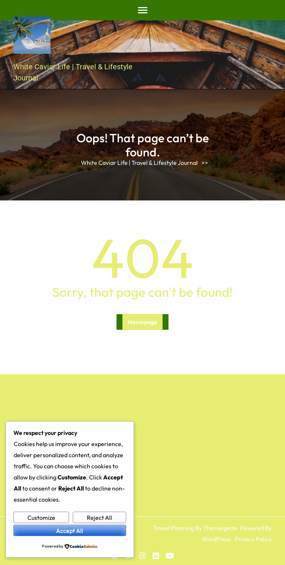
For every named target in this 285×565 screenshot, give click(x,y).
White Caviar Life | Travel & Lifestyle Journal (139, 162)
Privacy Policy (253, 539)
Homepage (142, 322)
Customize (41, 517)
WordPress (216, 539)
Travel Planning (173, 528)
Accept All (69, 530)
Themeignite (220, 528)
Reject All (99, 517)
